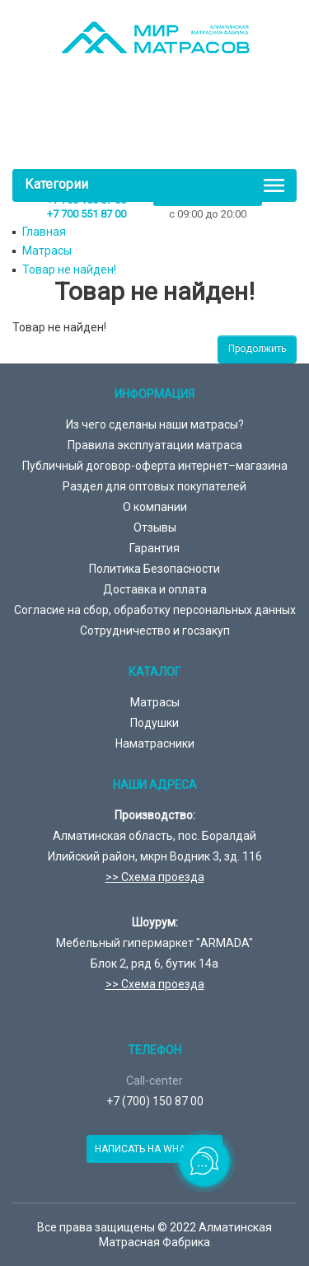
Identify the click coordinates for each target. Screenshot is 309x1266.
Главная (44, 231)
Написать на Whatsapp (154, 1149)
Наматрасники (154, 743)
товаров (159, 129)
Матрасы (47, 250)
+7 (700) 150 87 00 (155, 1101)
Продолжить (257, 348)
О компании (155, 506)
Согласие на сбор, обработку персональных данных (155, 610)
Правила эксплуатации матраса (155, 445)
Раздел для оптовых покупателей (154, 486)
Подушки (154, 722)
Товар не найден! (69, 269)
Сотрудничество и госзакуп (155, 630)
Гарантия (154, 548)
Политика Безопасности (154, 568)
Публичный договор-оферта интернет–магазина (155, 465)
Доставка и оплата (155, 589)
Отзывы (154, 527)
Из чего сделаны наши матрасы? (155, 424)
